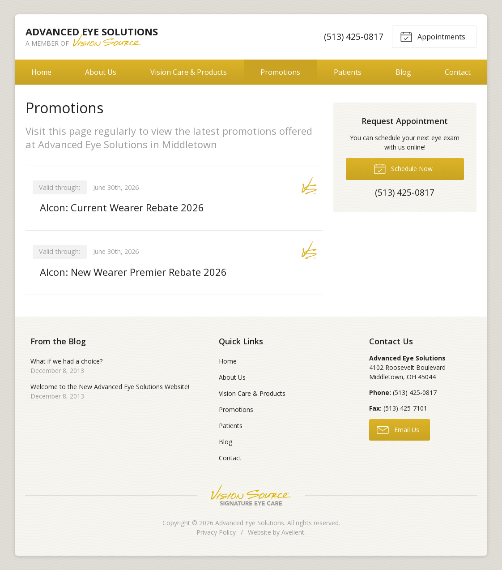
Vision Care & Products (188, 72)
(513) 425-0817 (353, 36)
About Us (100, 72)
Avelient (292, 532)
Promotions (280, 72)
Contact (458, 72)
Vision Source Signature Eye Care (251, 495)
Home (41, 72)
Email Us (398, 429)
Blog (403, 72)
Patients (348, 72)
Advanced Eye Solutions (249, 523)
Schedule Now (403, 168)
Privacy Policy (216, 532)
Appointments (432, 36)
